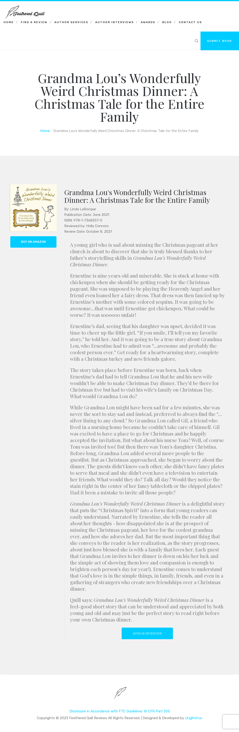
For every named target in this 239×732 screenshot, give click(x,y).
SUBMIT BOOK (219, 41)
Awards (148, 22)
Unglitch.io (193, 717)
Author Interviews (114, 22)
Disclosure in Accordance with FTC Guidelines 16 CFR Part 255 (119, 711)
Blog (167, 22)
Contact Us (190, 22)
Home (9, 22)
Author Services (71, 22)
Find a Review (34, 22)
